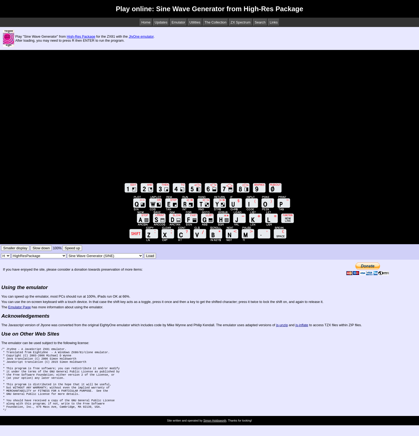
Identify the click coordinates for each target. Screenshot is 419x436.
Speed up (72, 248)
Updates (161, 22)
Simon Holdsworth (214, 431)
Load (150, 256)
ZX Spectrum (241, 22)
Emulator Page (19, 307)
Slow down (41, 248)
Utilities (194, 22)
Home (145, 22)
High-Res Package (81, 36)
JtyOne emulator (141, 36)
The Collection (215, 22)
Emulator (178, 22)
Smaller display (15, 248)
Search (260, 22)
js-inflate (302, 325)
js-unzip (282, 325)
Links (274, 22)
